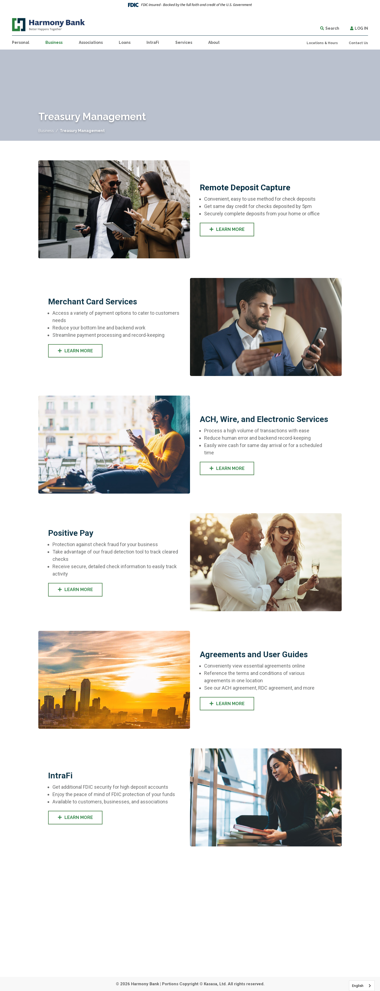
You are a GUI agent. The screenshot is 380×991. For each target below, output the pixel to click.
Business (46, 131)
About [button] (214, 42)
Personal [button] (20, 42)
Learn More (230, 229)
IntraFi (153, 42)
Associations (91, 42)
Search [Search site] (332, 28)
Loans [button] (124, 42)
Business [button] (54, 42)
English (357, 986)
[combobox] (362, 985)
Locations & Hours (322, 43)
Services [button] (183, 42)
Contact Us (358, 43)
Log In (361, 28)
